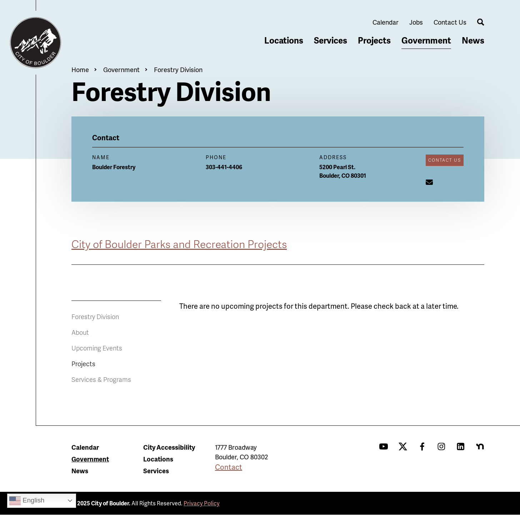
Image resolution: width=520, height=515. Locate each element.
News (473, 40)
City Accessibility (169, 447)
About (80, 332)
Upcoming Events (96, 347)
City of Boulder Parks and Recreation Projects (179, 243)
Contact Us (450, 21)
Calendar (385, 21)
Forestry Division (178, 69)
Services (330, 40)
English (26, 500)
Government (426, 40)
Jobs (416, 21)
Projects (374, 40)
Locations (283, 40)
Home (80, 69)
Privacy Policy (202, 503)
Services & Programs (101, 379)
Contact (228, 467)
